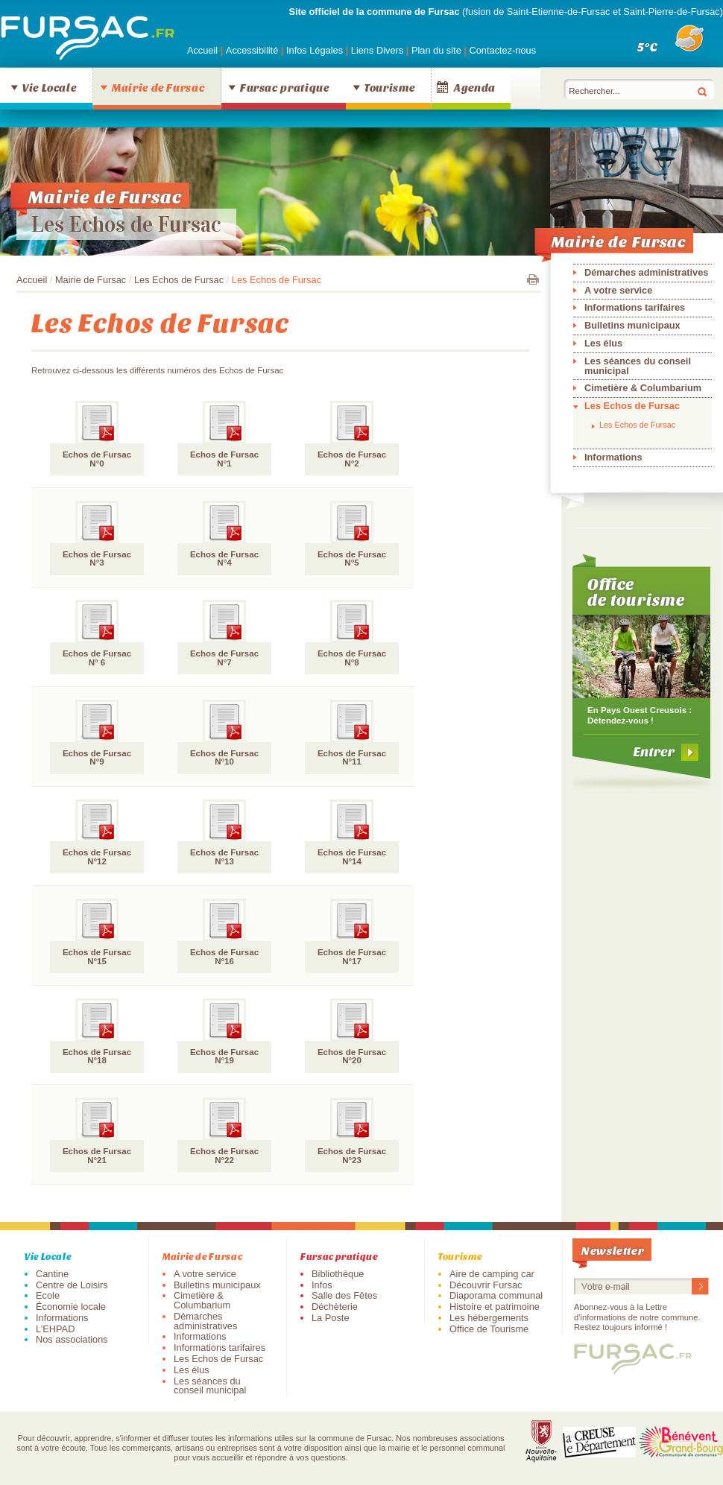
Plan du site (436, 50)
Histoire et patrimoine (494, 1306)
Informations (613, 457)
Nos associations (72, 1339)
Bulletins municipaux (632, 325)
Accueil (202, 50)
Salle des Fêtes (344, 1295)
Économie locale (71, 1306)
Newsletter (612, 1250)
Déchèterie (335, 1306)
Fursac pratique (284, 87)
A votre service (618, 290)
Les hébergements (488, 1317)
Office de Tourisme (488, 1328)
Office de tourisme (636, 591)
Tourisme (389, 87)
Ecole (48, 1295)
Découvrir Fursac (485, 1285)
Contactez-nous (502, 50)
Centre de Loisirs (72, 1285)
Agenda (475, 87)
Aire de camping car (491, 1273)
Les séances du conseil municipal (637, 365)
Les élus (603, 343)
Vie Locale (49, 87)
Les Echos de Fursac (126, 224)
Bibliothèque (338, 1273)
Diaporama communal (496, 1295)
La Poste (331, 1317)
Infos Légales (316, 50)
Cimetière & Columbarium (642, 387)
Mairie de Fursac (158, 87)
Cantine (52, 1273)
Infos (322, 1285)
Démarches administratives (646, 272)
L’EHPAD (55, 1328)
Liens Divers (377, 50)
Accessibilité (253, 50)
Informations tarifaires (634, 307)
